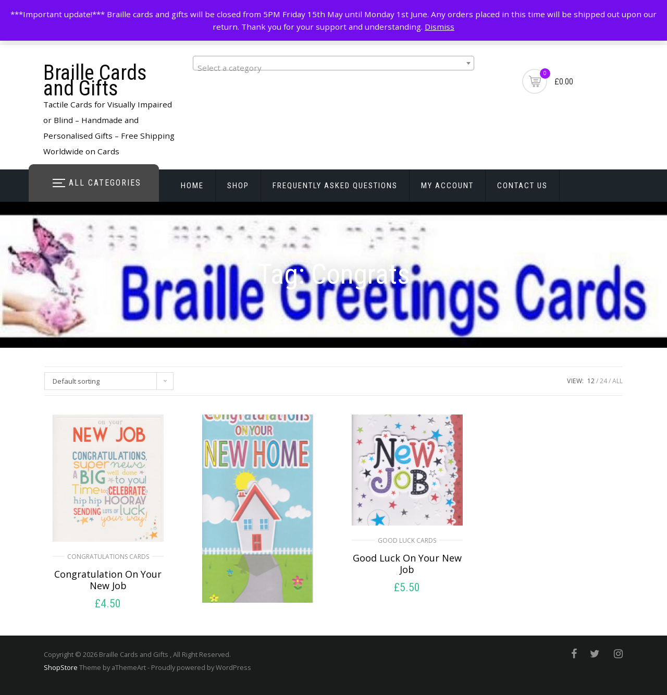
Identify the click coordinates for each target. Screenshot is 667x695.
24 (603, 380)
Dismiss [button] (439, 26)
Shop (238, 185)
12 (591, 380)
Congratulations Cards (108, 556)
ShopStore (61, 667)
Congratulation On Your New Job (108, 579)
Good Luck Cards (407, 540)
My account (447, 185)
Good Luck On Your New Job (407, 563)
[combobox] (333, 63)
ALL (617, 380)
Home (192, 185)
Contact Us (522, 185)
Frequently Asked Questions (335, 185)
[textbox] (333, 67)
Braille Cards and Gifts (95, 80)
